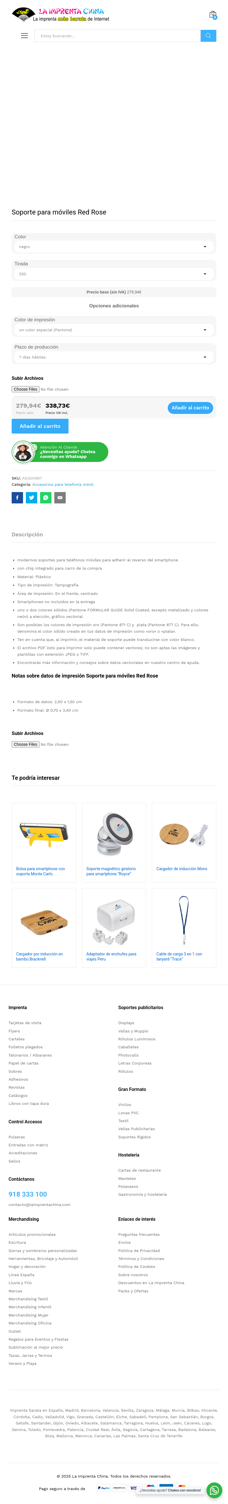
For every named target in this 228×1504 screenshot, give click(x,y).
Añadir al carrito (193, 408)
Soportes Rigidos (134, 1137)
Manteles (127, 1178)
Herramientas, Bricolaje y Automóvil (43, 1258)
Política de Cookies (136, 1266)
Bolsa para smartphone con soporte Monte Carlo (40, 871)
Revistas (17, 1087)
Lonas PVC (128, 1113)
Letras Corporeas (135, 1063)
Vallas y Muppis (133, 1031)
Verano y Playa (22, 1363)
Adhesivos (18, 1079)
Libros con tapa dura (29, 1103)
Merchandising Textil (28, 1299)
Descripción (27, 534)
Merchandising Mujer (29, 1315)
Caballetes (128, 1047)
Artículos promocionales (32, 1234)
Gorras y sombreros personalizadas (43, 1250)
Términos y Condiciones (141, 1258)
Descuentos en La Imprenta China (151, 1282)
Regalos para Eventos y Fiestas (39, 1339)
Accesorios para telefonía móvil (63, 484)
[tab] (30, 537)
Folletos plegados (26, 1047)
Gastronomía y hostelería (142, 1194)
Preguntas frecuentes (139, 1234)
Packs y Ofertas (133, 1291)
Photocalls (128, 1055)
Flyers (14, 1031)
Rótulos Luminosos (137, 1039)
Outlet (15, 1331)
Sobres (15, 1071)
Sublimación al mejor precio (36, 1347)
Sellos (14, 1161)
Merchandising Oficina (30, 1323)
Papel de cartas (24, 1063)
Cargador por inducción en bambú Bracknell (39, 956)
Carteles (17, 1039)
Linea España (21, 1274)
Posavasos (128, 1186)
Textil (123, 1120)
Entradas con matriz (28, 1145)
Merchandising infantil (30, 1307)
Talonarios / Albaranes (30, 1055)
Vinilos (124, 1104)
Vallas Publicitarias (136, 1128)
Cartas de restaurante (139, 1170)
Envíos (124, 1242)
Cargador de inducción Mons (181, 868)
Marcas (15, 1291)
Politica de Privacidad (139, 1250)
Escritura (17, 1242)
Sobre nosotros (133, 1274)
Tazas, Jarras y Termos (30, 1355)
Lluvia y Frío (20, 1282)
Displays (126, 1022)
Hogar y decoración (27, 1266)
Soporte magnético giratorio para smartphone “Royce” (111, 871)
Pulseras (17, 1137)
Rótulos (125, 1071)
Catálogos (18, 1095)
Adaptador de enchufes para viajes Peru (111, 956)
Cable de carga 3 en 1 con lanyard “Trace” (179, 956)
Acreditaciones (23, 1153)
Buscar (208, 36)
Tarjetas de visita (25, 1022)
